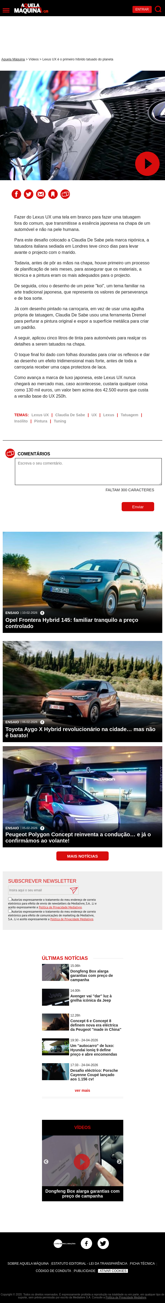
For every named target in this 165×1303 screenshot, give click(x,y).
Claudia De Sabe (70, 415)
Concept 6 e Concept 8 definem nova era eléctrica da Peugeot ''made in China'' (95, 1025)
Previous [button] (46, 1162)
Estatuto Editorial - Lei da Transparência (89, 1264)
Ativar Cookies (113, 1271)
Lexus (108, 415)
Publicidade (84, 1271)
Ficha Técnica (142, 1264)
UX (94, 415)
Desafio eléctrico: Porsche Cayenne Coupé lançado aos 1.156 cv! (94, 1074)
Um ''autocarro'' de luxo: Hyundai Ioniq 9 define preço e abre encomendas (93, 1049)
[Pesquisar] (158, 9)
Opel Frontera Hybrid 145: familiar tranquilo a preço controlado (71, 623)
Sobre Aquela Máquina (28, 1264)
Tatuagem (129, 415)
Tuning (60, 421)
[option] (82, 1168)
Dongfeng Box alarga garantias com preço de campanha (91, 975)
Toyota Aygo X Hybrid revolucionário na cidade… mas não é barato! (80, 732)
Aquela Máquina (13, 59)
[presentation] (116, 907)
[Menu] (6, 10)
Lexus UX (40, 415)
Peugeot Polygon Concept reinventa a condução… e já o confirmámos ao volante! (78, 837)
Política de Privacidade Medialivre (60, 907)
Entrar (142, 9)
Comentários (34, 454)
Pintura (40, 421)
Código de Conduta (53, 1271)
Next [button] (119, 1162)
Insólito (21, 421)
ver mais (82, 1090)
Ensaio (12, 613)
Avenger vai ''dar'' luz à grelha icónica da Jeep (91, 998)
